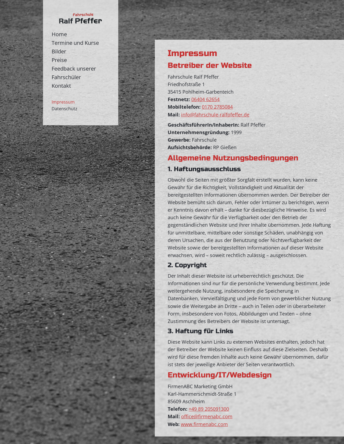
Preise (59, 60)
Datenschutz (64, 109)
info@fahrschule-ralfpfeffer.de (215, 114)
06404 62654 (205, 99)
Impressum (63, 102)
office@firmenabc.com (206, 416)
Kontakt (61, 85)
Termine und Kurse (75, 42)
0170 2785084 (217, 107)
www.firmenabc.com (204, 424)
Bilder (59, 51)
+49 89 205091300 (209, 409)
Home (59, 34)
